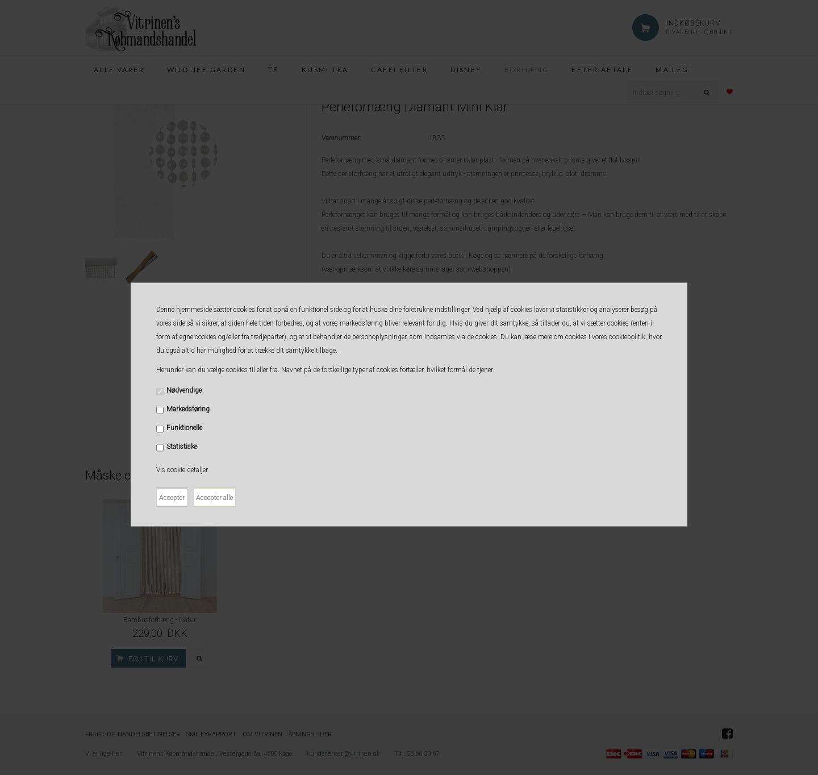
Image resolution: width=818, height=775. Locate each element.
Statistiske (181, 447)
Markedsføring (188, 409)
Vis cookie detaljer (182, 470)
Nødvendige (184, 390)
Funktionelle (184, 428)
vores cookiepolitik (618, 337)
